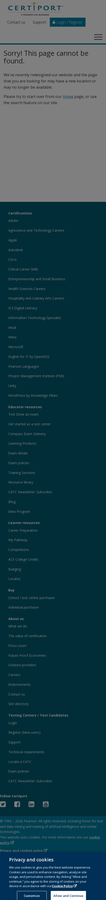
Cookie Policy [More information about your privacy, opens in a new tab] (62, 891)
